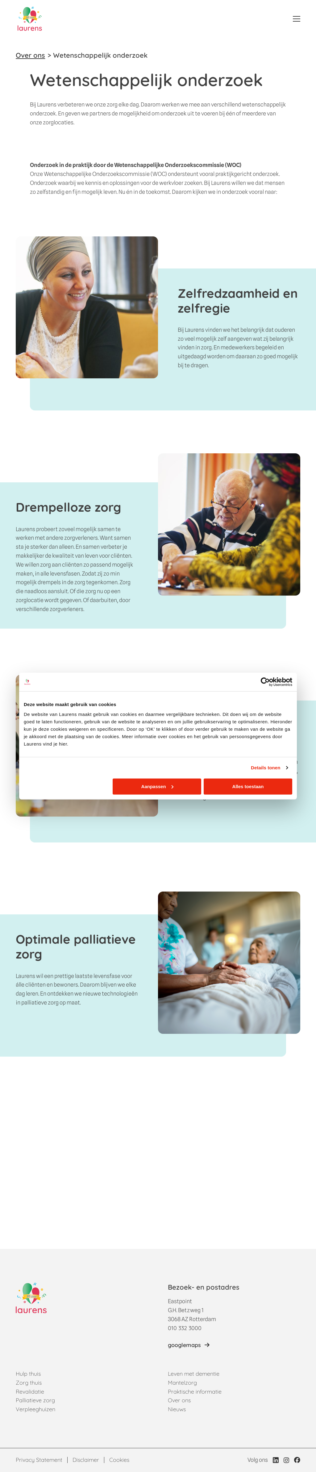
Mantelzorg (182, 1382)
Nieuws (177, 1409)
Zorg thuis (29, 1382)
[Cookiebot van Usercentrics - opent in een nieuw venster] (265, 682)
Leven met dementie (193, 1373)
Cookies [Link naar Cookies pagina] (119, 1459)
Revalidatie (30, 1391)
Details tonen (265, 767)
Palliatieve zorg (35, 1400)
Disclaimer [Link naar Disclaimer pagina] (86, 1459)
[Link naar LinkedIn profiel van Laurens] (276, 1460)
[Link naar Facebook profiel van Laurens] (297, 1460)
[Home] (30, 19)
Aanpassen (157, 786)
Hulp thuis (28, 1373)
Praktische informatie (195, 1391)
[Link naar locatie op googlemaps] (189, 1345)
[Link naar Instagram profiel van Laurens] (286, 1460)
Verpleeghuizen (35, 1409)
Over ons (30, 55)
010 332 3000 (185, 1328)
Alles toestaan (248, 786)
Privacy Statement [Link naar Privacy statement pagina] (39, 1459)
